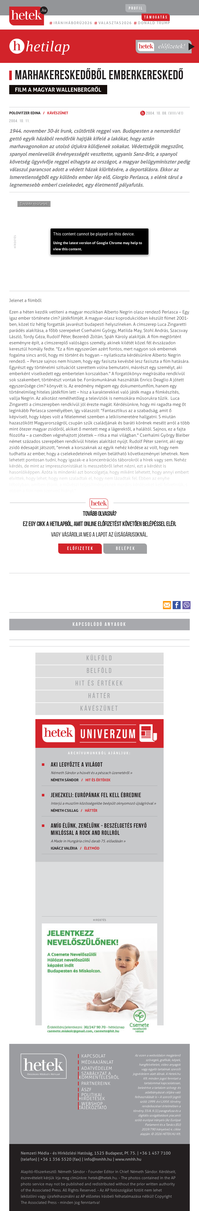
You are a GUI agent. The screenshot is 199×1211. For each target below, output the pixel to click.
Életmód (91, 847)
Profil (132, 8)
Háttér (91, 809)
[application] (99, 241)
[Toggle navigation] (188, 9)
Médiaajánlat (97, 1061)
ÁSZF (86, 1088)
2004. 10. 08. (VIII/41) (162, 113)
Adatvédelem (96, 1067)
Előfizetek (80, 548)
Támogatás (163, 8)
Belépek (125, 548)
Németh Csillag (64, 809)
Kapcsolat (93, 1055)
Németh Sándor (65, 779)
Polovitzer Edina (25, 113)
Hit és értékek (98, 779)
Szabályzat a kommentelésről (99, 1074)
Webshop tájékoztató (93, 1104)
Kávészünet (57, 113)
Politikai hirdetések (92, 1095)
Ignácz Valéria (64, 847)
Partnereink (96, 1082)
